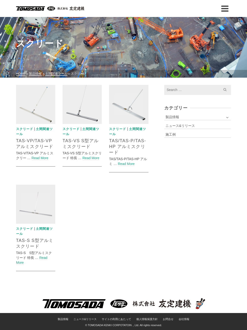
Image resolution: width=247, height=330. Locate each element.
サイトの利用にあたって (116, 319)
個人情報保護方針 (147, 319)
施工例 (170, 134)
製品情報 (172, 117)
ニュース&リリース (180, 126)
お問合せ (168, 319)
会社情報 (184, 319)
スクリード (24, 129)
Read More (40, 158)
